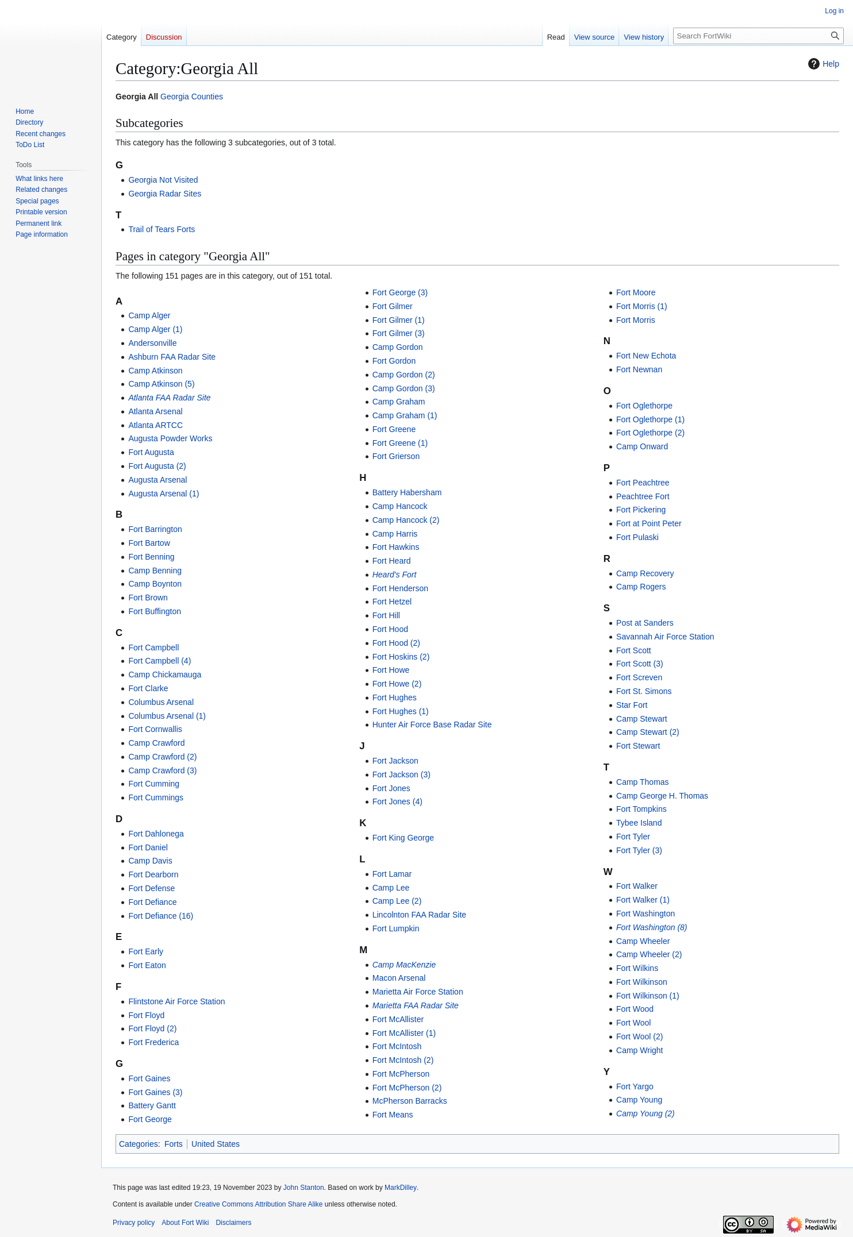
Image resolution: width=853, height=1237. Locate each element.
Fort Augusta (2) (157, 466)
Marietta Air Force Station (417, 991)
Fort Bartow (149, 543)
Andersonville (152, 343)
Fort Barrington (155, 529)
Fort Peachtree (643, 482)
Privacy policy (134, 1223)
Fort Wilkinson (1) (647, 995)
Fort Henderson (400, 588)
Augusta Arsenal (157, 479)
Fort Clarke (148, 688)
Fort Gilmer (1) (398, 320)
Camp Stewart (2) (647, 732)
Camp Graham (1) (404, 415)
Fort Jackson (395, 760)
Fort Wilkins (637, 968)
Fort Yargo (635, 1086)
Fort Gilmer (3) (398, 333)
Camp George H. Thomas (662, 795)
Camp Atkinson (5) (161, 383)
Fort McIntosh (397, 1046)
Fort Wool (633, 1022)
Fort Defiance (152, 902)
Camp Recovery (645, 573)
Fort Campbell (153, 647)
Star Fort (631, 705)
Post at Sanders (645, 622)
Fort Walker (637, 886)
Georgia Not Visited (163, 179)
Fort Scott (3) (639, 663)
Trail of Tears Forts (161, 229)
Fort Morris (635, 320)
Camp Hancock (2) (406, 520)
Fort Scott (633, 650)
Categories (138, 1144)
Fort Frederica (153, 1042)
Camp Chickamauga (164, 674)
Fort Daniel (147, 847)
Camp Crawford (156, 742)
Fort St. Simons (643, 691)
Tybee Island (639, 822)
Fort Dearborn (153, 874)
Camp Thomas (642, 782)
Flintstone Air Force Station (176, 1001)
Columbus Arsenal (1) (167, 715)
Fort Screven (639, 677)
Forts (173, 1144)
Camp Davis (150, 860)
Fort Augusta (151, 452)
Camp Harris (395, 533)
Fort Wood (635, 1009)
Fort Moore (635, 292)
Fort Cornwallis (155, 729)
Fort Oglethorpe (644, 405)
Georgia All (137, 96)
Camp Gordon (397, 347)
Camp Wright (639, 1050)
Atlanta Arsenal (155, 411)
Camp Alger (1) (155, 329)
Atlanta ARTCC (155, 425)
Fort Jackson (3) (401, 774)
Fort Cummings (155, 797)
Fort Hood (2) (396, 643)
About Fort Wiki (185, 1223)
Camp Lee (391, 887)
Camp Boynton (155, 583)
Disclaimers (233, 1223)
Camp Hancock (400, 506)
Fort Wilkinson (641, 981)
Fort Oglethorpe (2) (650, 432)
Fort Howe (391, 670)
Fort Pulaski (637, 537)
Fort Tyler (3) (639, 850)
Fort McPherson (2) (407, 1087)
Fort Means (392, 1114)
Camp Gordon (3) (403, 388)
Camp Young (639, 1099)
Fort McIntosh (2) (403, 1060)
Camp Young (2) (645, 1113)
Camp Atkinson (155, 370)
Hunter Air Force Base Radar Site (432, 724)
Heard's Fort (394, 574)
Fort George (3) (400, 292)
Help (822, 64)
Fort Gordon (394, 360)
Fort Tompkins (641, 809)
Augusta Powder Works (170, 438)
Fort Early (145, 951)
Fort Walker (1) (643, 899)
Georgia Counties (191, 96)
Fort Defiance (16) (160, 915)
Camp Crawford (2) (162, 756)
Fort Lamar (392, 873)
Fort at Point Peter (649, 523)
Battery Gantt (151, 1105)
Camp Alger (149, 315)
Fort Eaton (147, 965)
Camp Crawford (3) (162, 770)
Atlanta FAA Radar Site (169, 397)
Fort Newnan (639, 369)
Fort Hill (386, 615)
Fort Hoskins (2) (401, 656)
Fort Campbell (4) (159, 660)
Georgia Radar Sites (164, 193)
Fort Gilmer (392, 306)
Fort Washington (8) (651, 927)
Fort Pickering (641, 509)
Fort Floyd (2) (152, 1028)
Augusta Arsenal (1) (163, 493)
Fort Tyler (633, 836)
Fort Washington (645, 913)
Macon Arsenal (399, 977)
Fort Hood (390, 629)
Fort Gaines (149, 1078)
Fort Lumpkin (396, 928)
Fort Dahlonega (156, 833)
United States (215, 1144)
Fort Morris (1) (641, 306)
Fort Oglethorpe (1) (650, 419)
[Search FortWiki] (758, 36)
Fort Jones (391, 788)
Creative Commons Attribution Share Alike (258, 1204)
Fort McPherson (401, 1073)
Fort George (149, 1119)
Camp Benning (155, 570)
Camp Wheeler (643, 941)
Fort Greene (394, 429)
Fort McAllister (398, 1019)
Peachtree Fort (643, 496)
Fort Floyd (146, 1015)
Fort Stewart (638, 745)
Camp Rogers (641, 586)
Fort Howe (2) (397, 683)
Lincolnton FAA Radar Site (419, 914)
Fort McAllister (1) (404, 1033)
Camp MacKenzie (404, 964)
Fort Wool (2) (639, 1036)
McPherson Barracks (409, 1100)
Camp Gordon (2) (403, 374)
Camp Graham (398, 401)
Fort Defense (151, 888)
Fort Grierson (396, 456)
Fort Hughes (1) (400, 711)
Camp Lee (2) (397, 900)
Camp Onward (642, 446)
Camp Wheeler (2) (649, 954)
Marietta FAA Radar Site (415, 1005)
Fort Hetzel (392, 601)
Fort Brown (147, 597)
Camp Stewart (641, 718)
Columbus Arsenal (161, 702)
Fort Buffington (154, 611)
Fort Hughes (394, 697)
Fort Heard (391, 560)
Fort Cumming (153, 783)
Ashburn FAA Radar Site (172, 356)
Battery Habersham (407, 492)
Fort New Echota (646, 355)
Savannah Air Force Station (665, 636)
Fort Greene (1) (400, 443)
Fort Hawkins (396, 547)
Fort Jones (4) (397, 801)
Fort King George (403, 837)
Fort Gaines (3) (155, 1092)
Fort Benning (151, 556)
